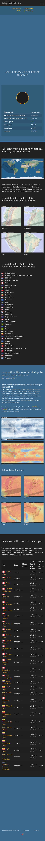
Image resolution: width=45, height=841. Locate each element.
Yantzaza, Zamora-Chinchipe (6, 767)
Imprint (26, 830)
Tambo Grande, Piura (6, 662)
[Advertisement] (22, 40)
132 (32, 122)
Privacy (36, 830)
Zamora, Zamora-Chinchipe (7, 756)
